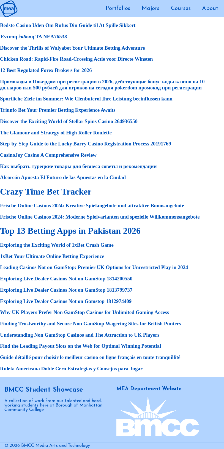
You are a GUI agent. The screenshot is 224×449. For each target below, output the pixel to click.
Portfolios (118, 8)
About (210, 8)
